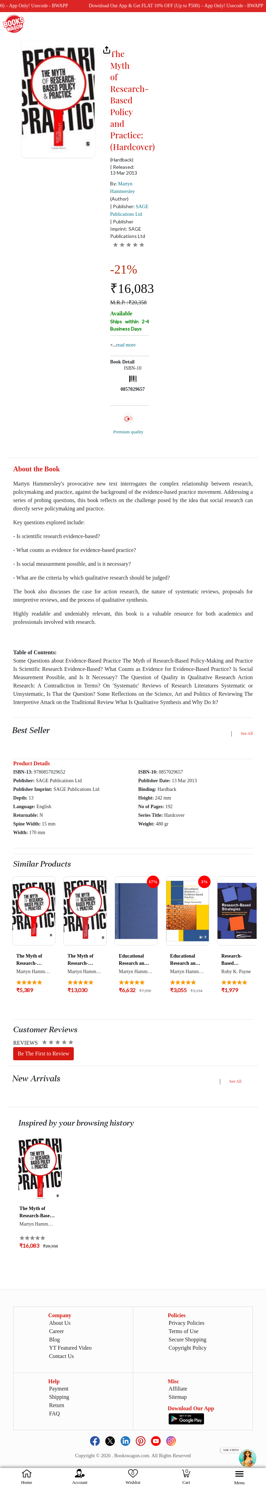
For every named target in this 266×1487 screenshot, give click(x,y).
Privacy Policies (187, 1323)
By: (122, 187)
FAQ (54, 1413)
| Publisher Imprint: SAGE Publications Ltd (127, 229)
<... (122, 345)
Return (56, 1405)
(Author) (119, 199)
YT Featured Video (70, 1348)
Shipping (59, 1397)
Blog (54, 1339)
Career (56, 1331)
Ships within (129, 325)
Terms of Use (183, 1331)
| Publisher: (129, 210)
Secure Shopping (187, 1339)
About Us (60, 1323)
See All (247, 733)
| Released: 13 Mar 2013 (123, 170)
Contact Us (61, 1356)
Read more (125, 345)
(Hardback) (121, 160)
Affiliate (178, 1389)
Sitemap (178, 1397)
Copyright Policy (188, 1348)
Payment (59, 1389)
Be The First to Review (43, 1053)
